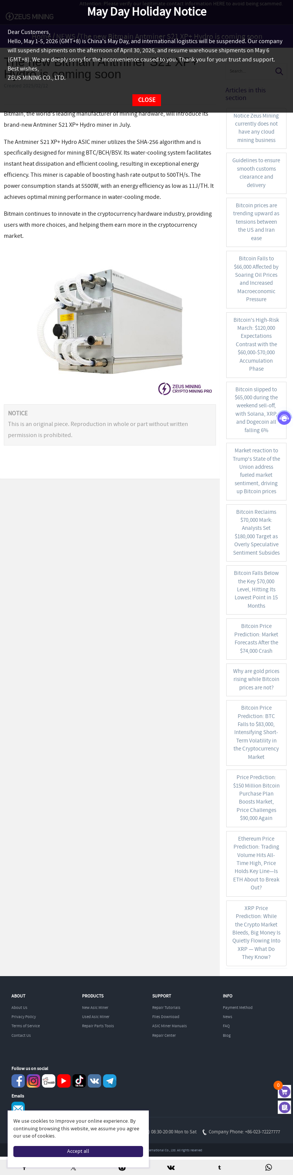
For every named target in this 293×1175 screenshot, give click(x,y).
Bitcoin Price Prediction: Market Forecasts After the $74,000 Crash (256, 639)
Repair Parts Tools (98, 1026)
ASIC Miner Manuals (169, 1026)
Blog (227, 1035)
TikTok (79, 1081)
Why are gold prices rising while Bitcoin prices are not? (256, 680)
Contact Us (21, 1035)
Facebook (18, 1081)
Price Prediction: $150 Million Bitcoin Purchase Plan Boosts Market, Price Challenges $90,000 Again (256, 798)
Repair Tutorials (166, 1007)
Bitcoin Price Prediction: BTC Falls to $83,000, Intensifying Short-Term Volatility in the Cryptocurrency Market (256, 732)
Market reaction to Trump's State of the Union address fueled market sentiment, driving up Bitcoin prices (256, 471)
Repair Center (164, 1035)
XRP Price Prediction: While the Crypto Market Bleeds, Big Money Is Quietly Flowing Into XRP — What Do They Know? (256, 933)
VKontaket (94, 1081)
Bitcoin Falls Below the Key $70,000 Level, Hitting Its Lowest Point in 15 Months (256, 590)
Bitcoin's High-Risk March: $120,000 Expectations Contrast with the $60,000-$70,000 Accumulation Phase (256, 344)
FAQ (226, 1026)
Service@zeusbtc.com (18, 1108)
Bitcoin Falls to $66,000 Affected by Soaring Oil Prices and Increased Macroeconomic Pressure (256, 279)
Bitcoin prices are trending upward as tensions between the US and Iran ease (256, 222)
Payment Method (238, 1007)
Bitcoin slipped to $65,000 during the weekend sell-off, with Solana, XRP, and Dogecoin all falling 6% (256, 410)
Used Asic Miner (95, 1017)
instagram (33, 1081)
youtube (64, 1081)
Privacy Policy (23, 1017)
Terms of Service (25, 1026)
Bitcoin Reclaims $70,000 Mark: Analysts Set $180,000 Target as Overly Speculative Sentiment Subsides (256, 532)
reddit (48, 1081)
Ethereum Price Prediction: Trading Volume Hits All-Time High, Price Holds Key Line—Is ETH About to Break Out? (256, 863)
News (227, 1017)
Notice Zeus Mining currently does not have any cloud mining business (256, 128)
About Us (19, 1007)
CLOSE (146, 100)
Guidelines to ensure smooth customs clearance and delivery (256, 173)
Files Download (165, 1017)
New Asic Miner (95, 1007)
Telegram (109, 1081)
